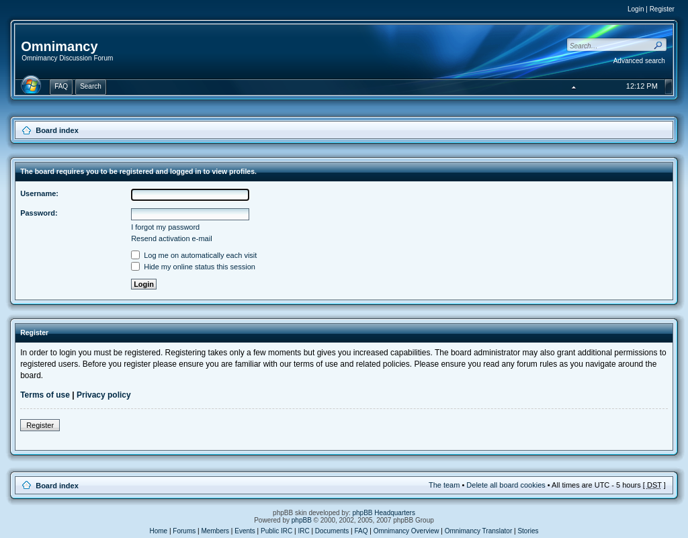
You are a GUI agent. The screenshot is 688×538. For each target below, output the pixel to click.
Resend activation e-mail (171, 238)
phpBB (302, 520)
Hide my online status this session (193, 267)
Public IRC (276, 531)
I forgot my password (165, 227)
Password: (39, 213)
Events (244, 531)
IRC (303, 531)
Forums (184, 531)
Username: (39, 193)
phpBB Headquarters (384, 513)
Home (158, 531)
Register (662, 9)
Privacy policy (104, 395)
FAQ (361, 531)
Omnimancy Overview (406, 531)
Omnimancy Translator (479, 531)
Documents (332, 531)
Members (215, 531)
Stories (527, 531)
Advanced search (639, 60)
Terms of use (45, 395)
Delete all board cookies (505, 485)
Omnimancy (59, 46)
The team (444, 485)
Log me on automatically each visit (194, 255)
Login (636, 9)
